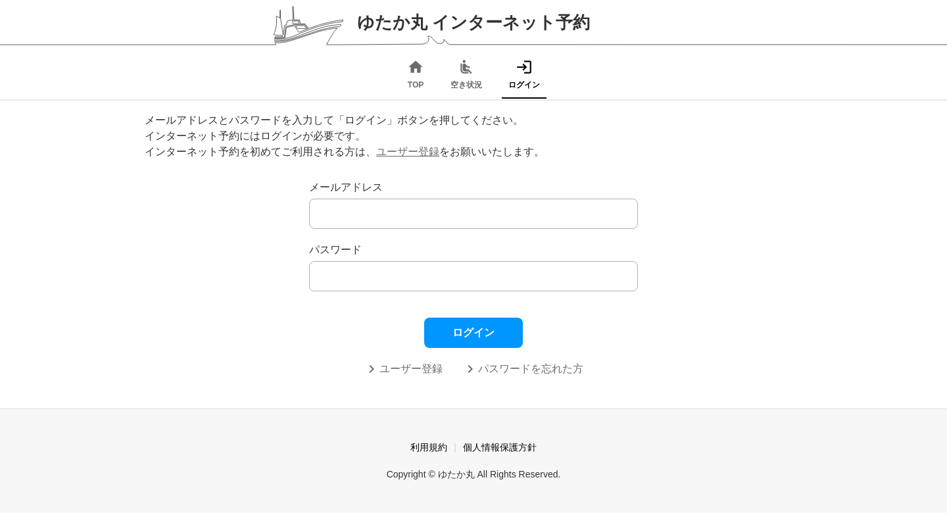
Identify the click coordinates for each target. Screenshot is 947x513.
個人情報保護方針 (500, 447)
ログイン (473, 332)
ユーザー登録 (407, 151)
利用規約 (428, 447)
